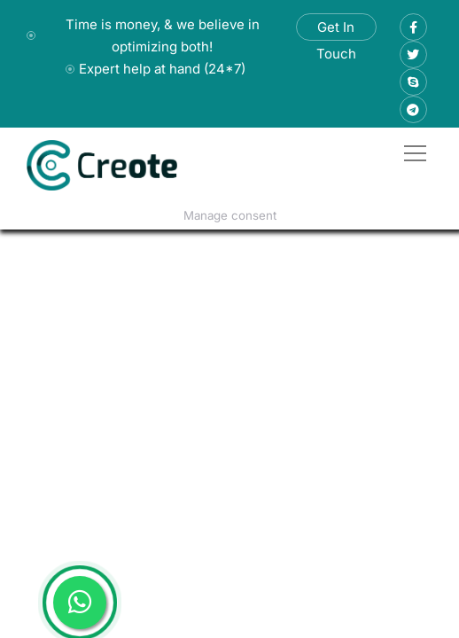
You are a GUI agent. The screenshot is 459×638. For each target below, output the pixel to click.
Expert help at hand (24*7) (162, 68)
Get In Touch (336, 30)
